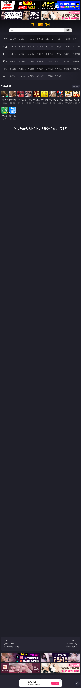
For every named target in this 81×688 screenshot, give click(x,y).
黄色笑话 (67, 69)
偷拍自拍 (22, 54)
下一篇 (69, 644)
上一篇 (12, 644)
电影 (5, 54)
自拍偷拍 (22, 46)
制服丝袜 (49, 54)
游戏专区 (40, 39)
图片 (5, 61)
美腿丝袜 (49, 61)
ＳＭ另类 (76, 46)
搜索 (68, 30)
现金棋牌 (67, 39)
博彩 (5, 39)
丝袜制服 (58, 46)
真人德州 (22, 39)
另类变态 (76, 54)
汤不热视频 (40, 76)
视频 (5, 46)
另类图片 (76, 61)
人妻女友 (31, 69)
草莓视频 (31, 76)
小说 (5, 68)
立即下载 (55, 683)
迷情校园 (49, 69)
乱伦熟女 (67, 54)
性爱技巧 (76, 69)
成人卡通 (31, 54)
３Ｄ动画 (40, 46)
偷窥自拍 (13, 61)
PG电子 (13, 39)
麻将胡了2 (49, 39)
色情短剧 (58, 76)
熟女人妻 (49, 46)
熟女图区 (67, 61)
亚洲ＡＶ (13, 46)
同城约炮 (13, 76)
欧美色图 (31, 61)
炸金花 (58, 39)
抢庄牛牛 (76, 39)
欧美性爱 (40, 54)
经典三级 (58, 54)
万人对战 (31, 39)
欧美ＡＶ (31, 46)
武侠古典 (40, 69)
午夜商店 (22, 76)
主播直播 (67, 46)
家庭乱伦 (22, 69)
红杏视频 (49, 76)
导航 (5, 76)
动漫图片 (40, 61)
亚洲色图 (22, 61)
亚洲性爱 (13, 54)
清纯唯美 (58, 61)
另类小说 (58, 69)
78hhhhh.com (40, 25)
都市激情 (13, 69)
